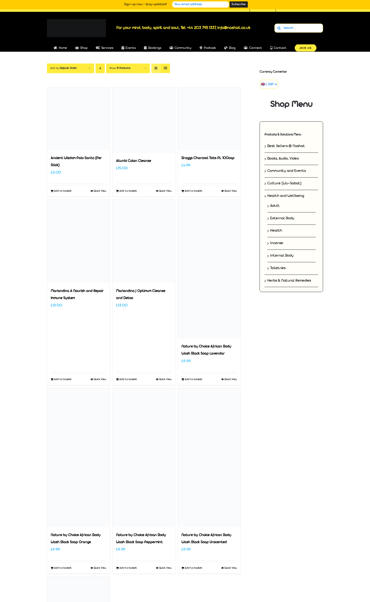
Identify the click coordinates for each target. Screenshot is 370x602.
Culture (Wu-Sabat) (284, 183)
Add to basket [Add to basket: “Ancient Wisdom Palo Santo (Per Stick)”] (63, 191)
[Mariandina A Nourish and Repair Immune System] (78, 241)
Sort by (63, 68)
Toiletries (278, 268)
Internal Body (282, 255)
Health (276, 230)
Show (119, 68)
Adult (275, 206)
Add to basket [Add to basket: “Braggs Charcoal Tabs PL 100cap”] (193, 191)
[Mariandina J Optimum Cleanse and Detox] (144, 241)
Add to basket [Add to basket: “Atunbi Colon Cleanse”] (128, 191)
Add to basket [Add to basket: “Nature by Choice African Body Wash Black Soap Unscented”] (193, 568)
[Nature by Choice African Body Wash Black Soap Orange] (78, 457)
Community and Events (286, 171)
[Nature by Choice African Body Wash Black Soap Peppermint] (144, 457)
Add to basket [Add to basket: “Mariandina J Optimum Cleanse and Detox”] (128, 379)
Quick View (100, 191)
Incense (276, 243)
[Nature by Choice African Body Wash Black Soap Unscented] (209, 457)
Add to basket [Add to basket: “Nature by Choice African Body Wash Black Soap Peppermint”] (128, 568)
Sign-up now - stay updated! (145, 4)
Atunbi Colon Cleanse (133, 161)
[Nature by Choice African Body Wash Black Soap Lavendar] (209, 269)
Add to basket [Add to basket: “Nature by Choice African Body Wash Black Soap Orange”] (63, 568)
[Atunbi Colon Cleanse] (144, 120)
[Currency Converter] (269, 84)
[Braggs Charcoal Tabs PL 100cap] (209, 119)
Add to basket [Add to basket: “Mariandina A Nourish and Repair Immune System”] (63, 379)
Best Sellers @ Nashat (286, 146)
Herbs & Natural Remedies (289, 280)
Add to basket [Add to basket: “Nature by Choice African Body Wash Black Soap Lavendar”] (193, 379)
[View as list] (165, 68)
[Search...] (298, 28)
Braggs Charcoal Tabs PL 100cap (207, 158)
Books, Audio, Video (283, 158)
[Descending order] (100, 68)
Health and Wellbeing (285, 196)
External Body (282, 218)
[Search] (278, 28)
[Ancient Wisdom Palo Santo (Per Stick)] (78, 119)
